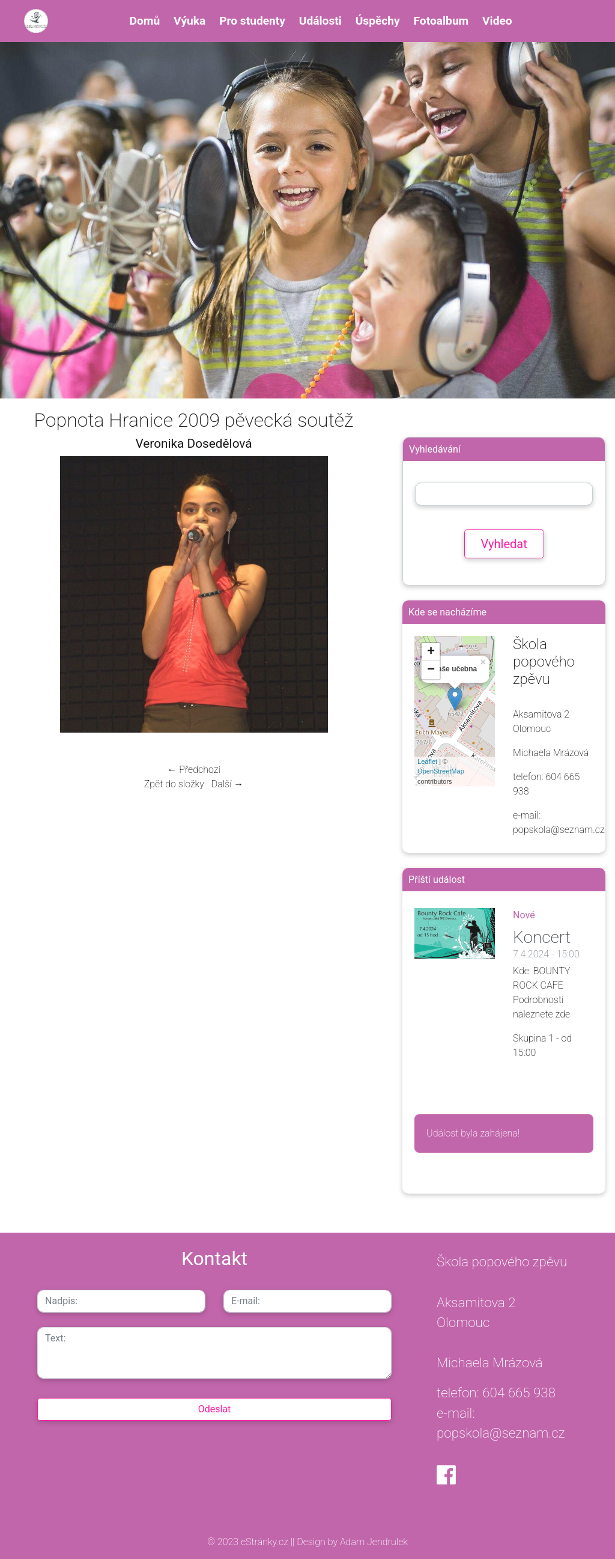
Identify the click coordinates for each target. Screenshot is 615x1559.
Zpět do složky (174, 784)
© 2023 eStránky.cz (249, 1542)
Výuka (189, 21)
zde (563, 1014)
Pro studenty (252, 21)
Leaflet (427, 761)
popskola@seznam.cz (501, 1433)
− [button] (431, 670)
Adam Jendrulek (373, 1542)
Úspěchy (378, 21)
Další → (227, 784)
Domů (145, 21)
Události (320, 21)
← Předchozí (193, 769)
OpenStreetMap (440, 771)
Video (497, 21)
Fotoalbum (441, 21)
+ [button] (431, 652)
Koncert (542, 937)
